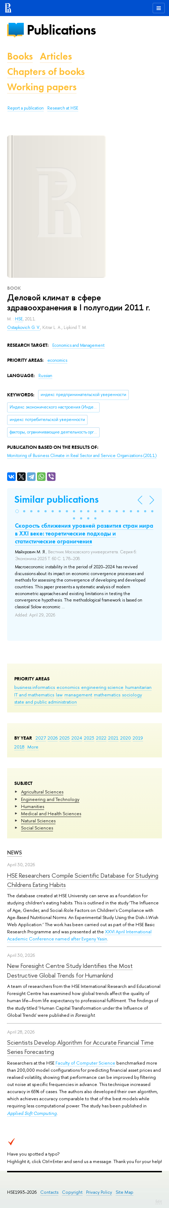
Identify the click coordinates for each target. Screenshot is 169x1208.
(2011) (82, 455)
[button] (17, 511)
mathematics (107, 694)
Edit (158, 1201)
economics (68, 687)
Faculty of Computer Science (85, 1063)
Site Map (124, 1192)
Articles (56, 56)
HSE (19, 319)
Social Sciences (37, 827)
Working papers (41, 87)
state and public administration (45, 702)
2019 (138, 738)
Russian (45, 376)
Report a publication (25, 108)
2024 (77, 738)
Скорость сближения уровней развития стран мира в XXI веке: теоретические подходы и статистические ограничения (84, 533)
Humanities (32, 806)
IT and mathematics (34, 694)
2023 (89, 738)
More (32, 746)
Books (20, 56)
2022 (101, 738)
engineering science (102, 687)
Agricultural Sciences (42, 791)
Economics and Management (78, 345)
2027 (41, 738)
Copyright (72, 1192)
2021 (113, 738)
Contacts (49, 1192)
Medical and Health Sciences (51, 813)
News (14, 852)
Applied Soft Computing (32, 1113)
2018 (19, 746)
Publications (61, 30)
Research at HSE (62, 108)
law (59, 694)
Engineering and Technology (50, 799)
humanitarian (138, 687)
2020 (125, 738)
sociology (132, 694)
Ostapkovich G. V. (23, 327)
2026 (53, 738)
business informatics (34, 687)
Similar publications (56, 499)
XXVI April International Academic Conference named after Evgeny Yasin (79, 935)
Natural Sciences (38, 820)
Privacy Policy (99, 1192)
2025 (64, 738)
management (78, 694)
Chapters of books (46, 71)
